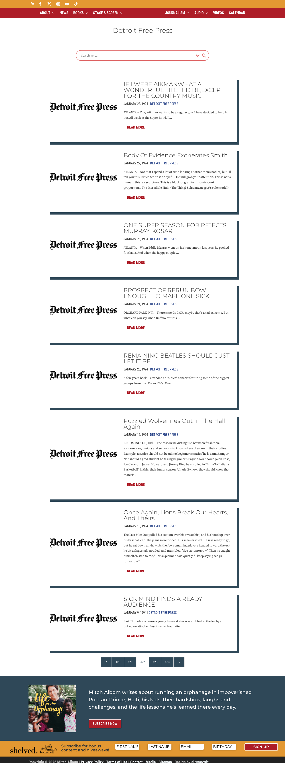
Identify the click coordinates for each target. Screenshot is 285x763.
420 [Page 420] (118, 658)
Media (151, 758)
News (64, 13)
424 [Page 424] (167, 658)
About (45, 13)
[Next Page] (179, 658)
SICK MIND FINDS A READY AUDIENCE (163, 597)
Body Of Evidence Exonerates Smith (176, 151)
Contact (136, 758)
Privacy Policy (92, 758)
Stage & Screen (105, 13)
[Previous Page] (106, 658)
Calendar (237, 13)
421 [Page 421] (130, 658)
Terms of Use (116, 758)
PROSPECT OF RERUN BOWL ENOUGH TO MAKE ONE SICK (167, 289)
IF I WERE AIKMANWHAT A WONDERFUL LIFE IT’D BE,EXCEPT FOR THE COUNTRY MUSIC (174, 86)
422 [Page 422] (142, 658)
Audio (199, 13)
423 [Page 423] (155, 658)
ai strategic (200, 758)
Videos (218, 13)
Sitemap (165, 758)
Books (78, 13)
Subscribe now (105, 720)
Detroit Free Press (164, 100)
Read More (136, 123)
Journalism (175, 13)
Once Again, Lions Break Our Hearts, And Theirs (176, 511)
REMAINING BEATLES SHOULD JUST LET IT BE (177, 354)
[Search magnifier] (204, 52)
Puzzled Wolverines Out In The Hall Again (174, 419)
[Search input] (137, 52)
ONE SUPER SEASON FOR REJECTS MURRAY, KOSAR (175, 224)
